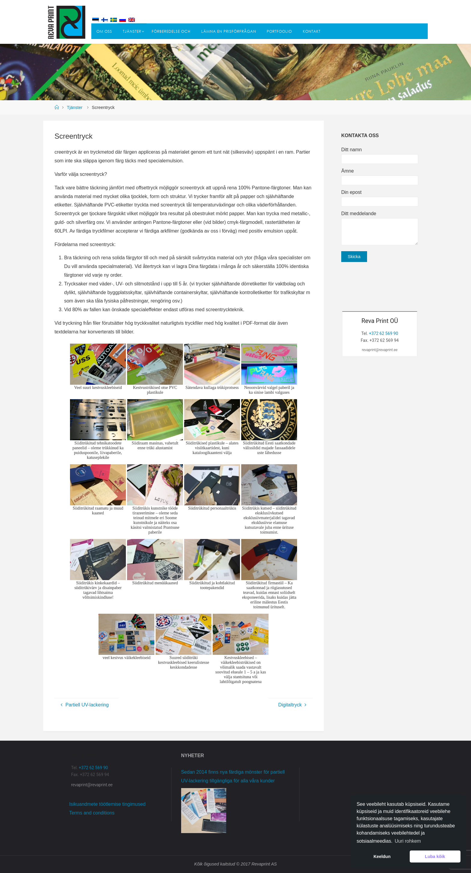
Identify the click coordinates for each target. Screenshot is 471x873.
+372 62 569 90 (383, 333)
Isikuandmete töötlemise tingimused (107, 804)
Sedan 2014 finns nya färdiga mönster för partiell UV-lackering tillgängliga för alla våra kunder (233, 776)
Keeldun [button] (381, 856)
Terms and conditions (91, 812)
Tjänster (75, 107)
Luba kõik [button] (435, 856)
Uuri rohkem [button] (408, 841)
